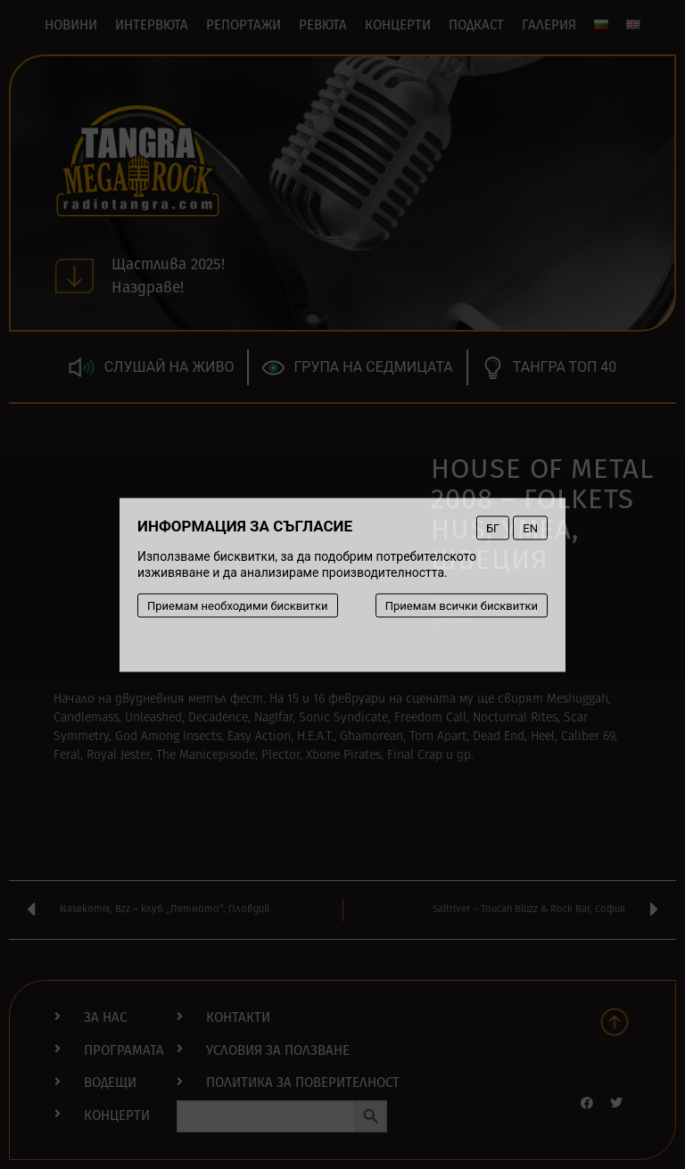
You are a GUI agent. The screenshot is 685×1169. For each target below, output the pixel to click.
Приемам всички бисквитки (461, 605)
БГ (492, 527)
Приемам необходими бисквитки (237, 605)
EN (530, 527)
